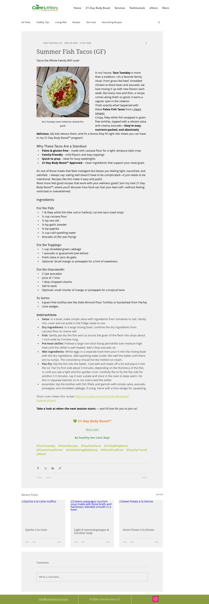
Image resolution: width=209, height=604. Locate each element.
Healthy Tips (42, 22)
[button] (159, 22)
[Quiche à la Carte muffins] (43, 512)
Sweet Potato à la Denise (138, 529)
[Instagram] (155, 599)
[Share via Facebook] (38, 468)
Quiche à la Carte (36, 529)
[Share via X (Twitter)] (45, 468)
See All (159, 494)
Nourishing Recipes (112, 22)
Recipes (76, 22)
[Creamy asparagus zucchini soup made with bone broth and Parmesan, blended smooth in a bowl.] (92, 512)
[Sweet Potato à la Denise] (141, 512)
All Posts (26, 22)
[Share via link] (60, 468)
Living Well (60, 22)
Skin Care (91, 22)
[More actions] (146, 43)
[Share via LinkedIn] (52, 468)
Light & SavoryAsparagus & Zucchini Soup (91, 531)
